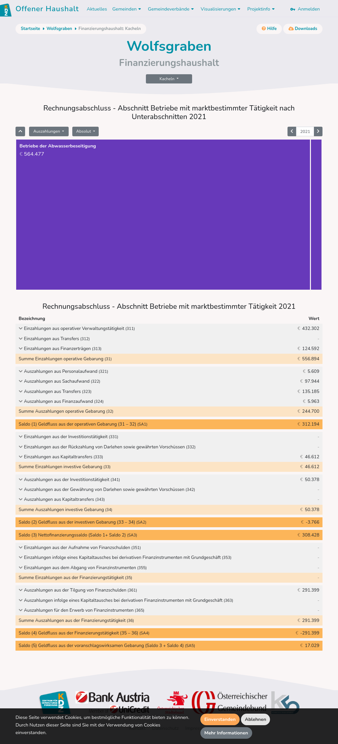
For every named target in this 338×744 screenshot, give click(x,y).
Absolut (84, 131)
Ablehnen (255, 719)
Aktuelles (97, 9)
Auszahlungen (47, 131)
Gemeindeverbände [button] (171, 9)
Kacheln (167, 78)
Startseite (30, 29)
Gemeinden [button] (127, 9)
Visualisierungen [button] (221, 9)
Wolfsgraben (59, 29)
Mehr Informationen (226, 732)
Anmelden (305, 9)
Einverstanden (220, 719)
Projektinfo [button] (261, 9)
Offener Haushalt (47, 9)
